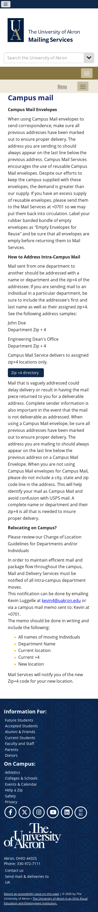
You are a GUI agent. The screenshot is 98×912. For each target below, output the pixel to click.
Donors (11, 755)
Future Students (19, 720)
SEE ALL (81, 812)
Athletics (12, 772)
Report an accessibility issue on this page (31, 894)
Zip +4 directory (26, 372)
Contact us (14, 870)
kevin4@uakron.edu (61, 600)
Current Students (20, 737)
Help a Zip (14, 789)
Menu (62, 86)
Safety (10, 796)
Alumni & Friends (20, 731)
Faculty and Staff (19, 743)
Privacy (11, 801)
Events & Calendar (21, 784)
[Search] (89, 58)
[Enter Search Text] (44, 58)
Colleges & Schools (21, 778)
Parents (11, 749)
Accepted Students (21, 725)
